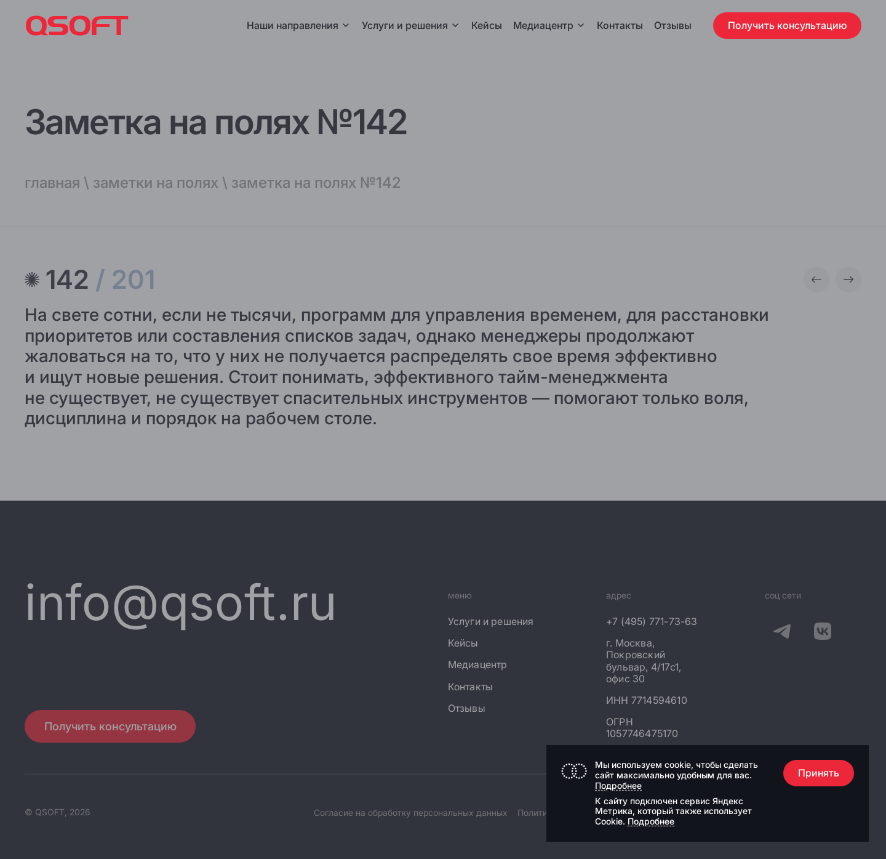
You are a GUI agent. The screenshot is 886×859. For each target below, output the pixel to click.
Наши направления (299, 25)
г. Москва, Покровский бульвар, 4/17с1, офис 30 (643, 661)
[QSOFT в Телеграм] (782, 633)
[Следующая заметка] (848, 279)
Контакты (620, 25)
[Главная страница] (77, 25)
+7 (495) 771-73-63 (652, 621)
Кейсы (486, 25)
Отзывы (673, 25)
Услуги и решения (411, 25)
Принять (818, 773)
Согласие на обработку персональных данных (411, 812)
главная (52, 183)
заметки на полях (155, 183)
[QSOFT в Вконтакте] (822, 633)
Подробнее (618, 785)
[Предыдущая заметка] (816, 279)
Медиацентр (543, 25)
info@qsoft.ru (181, 602)
